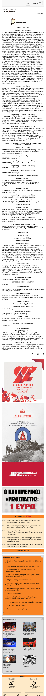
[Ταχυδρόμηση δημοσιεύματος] (38, 354)
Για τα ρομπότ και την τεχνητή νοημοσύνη (19, 609)
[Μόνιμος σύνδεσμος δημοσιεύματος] (28, 354)
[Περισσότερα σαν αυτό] (32, 354)
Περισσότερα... (7, 613)
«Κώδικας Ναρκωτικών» (14, 593)
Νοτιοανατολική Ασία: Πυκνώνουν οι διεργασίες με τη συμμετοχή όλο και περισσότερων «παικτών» (21, 598)
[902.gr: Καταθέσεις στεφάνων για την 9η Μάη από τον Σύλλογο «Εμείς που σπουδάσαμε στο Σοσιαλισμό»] (3, 544)
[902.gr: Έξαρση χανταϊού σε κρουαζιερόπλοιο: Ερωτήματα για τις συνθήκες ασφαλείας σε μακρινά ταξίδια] (3, 520)
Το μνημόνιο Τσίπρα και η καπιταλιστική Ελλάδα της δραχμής (24, 602)
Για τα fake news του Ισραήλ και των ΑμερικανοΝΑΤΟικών (23, 566)
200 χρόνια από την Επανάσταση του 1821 (19, 580)
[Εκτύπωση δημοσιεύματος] (42, 354)
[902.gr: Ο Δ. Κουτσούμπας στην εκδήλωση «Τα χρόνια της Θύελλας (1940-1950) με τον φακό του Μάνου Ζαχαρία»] (3, 526)
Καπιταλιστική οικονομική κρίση (16, 605)
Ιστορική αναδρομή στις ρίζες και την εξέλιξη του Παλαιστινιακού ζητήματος (20, 570)
